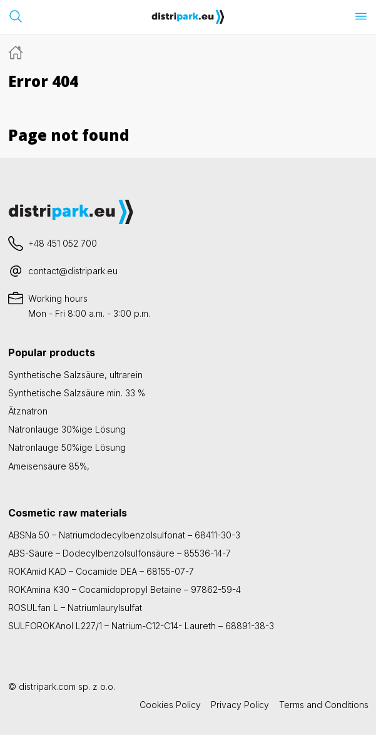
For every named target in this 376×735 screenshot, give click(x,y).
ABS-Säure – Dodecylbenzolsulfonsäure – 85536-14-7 (119, 553)
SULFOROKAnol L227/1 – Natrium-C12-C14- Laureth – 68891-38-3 (141, 625)
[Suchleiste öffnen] (15, 16)
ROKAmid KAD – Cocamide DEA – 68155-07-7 (101, 571)
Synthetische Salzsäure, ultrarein (75, 374)
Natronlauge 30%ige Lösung (67, 429)
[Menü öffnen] (360, 16)
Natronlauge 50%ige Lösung (67, 447)
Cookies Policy (170, 704)
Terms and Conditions (323, 704)
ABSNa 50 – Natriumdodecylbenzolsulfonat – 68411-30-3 (124, 535)
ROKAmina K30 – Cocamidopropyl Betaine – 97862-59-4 (124, 589)
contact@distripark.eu (73, 270)
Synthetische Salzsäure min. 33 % (76, 393)
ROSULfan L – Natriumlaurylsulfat (75, 607)
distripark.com (47, 686)
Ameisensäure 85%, (48, 466)
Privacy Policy (240, 704)
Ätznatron (28, 411)
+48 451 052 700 (62, 243)
